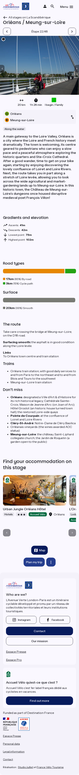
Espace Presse (16, 651)
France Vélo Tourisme (50, 767)
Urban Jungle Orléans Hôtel (24, 509)
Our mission (39, 641)
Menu (64, 7)
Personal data (11, 743)
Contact (39, 631)
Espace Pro (14, 660)
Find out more (39, 701)
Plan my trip (34, 562)
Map (42, 550)
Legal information (14, 751)
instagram (24, 620)
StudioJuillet (25, 767)
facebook (58, 620)
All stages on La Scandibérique (29, 17)
